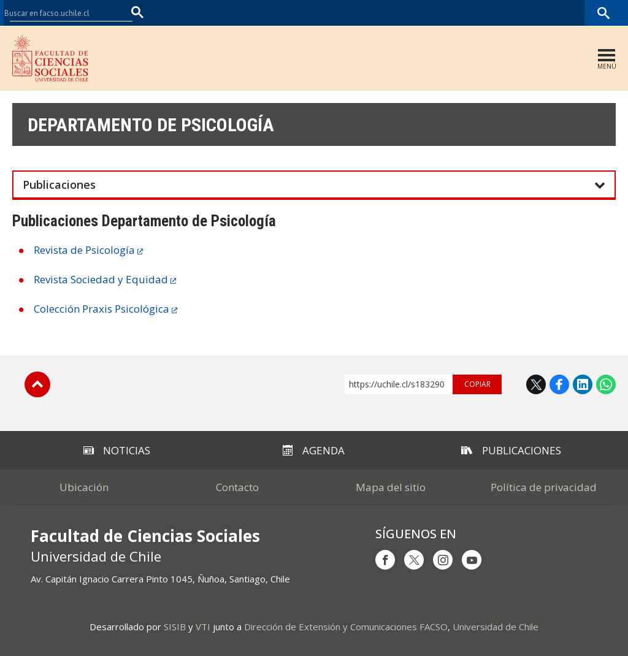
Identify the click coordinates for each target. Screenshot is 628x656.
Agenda (314, 450)
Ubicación (84, 487)
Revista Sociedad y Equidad (101, 279)
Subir (37, 384)
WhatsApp (606, 384)
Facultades (411, 12)
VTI (203, 626)
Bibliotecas (565, 12)
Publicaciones (511, 450)
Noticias (116, 450)
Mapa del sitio (391, 487)
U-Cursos (475, 12)
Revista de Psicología (84, 250)
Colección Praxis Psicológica (101, 309)
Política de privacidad (544, 487)
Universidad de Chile (495, 626)
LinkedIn (582, 384)
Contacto (237, 487)
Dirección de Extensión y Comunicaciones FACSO (346, 626)
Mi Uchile (518, 12)
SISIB (175, 626)
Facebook (559, 384)
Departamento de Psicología (151, 124)
